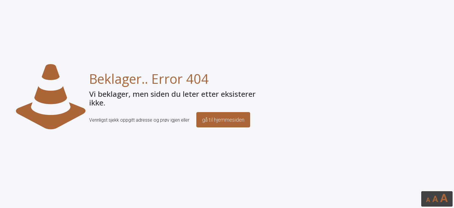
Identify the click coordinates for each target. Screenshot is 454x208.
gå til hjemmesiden (223, 120)
